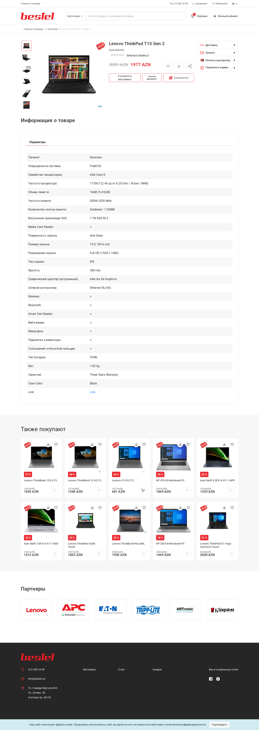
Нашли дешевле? (152, 77)
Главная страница (30, 3)
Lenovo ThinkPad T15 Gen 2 (76, 29)
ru (235, 4)
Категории (75, 16)
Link (93, 392)
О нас (121, 669)
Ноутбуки (53, 29)
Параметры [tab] (37, 142)
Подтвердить (219, 724)
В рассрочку (179, 78)
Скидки (157, 669)
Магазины (89, 669)
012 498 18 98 (36, 669)
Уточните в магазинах (125, 78)
